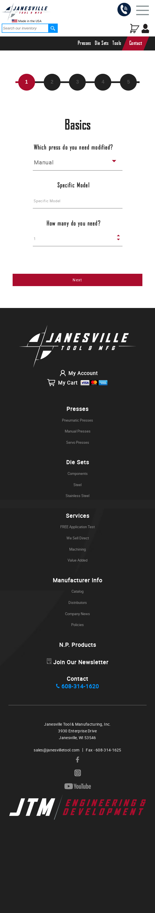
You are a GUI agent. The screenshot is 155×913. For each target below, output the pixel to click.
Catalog (77, 591)
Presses (84, 43)
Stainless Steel (77, 495)
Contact (135, 43)
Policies (77, 624)
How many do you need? (74, 223)
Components (78, 473)
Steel (77, 484)
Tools (116, 43)
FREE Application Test (77, 526)
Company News (77, 613)
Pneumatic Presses (77, 420)
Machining (77, 549)
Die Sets (101, 43)
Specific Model (73, 185)
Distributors (77, 602)
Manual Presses (78, 431)
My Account (77, 373)
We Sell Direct (77, 538)
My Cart (77, 382)
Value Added (77, 560)
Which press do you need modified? (73, 147)
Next (77, 279)
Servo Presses (77, 442)
